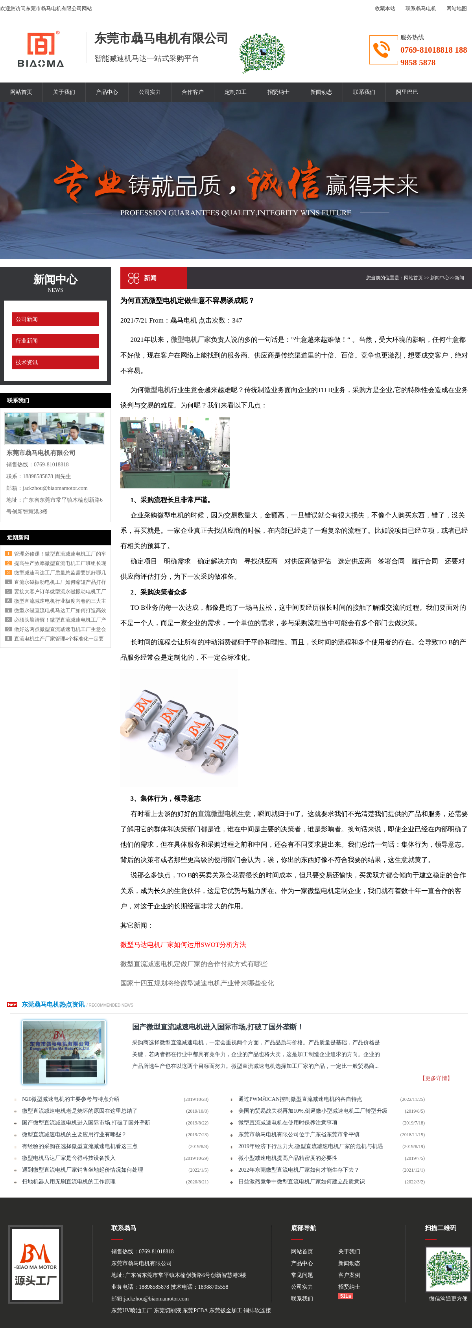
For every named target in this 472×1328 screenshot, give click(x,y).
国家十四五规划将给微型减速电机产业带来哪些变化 (197, 983)
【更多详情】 (436, 1078)
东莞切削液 (167, 1310)
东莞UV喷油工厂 (131, 1310)
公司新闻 (27, 319)
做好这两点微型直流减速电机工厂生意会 (60, 629)
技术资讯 (27, 362)
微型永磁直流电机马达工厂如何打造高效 (60, 610)
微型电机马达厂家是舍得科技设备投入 (69, 1158)
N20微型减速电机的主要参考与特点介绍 (71, 1099)
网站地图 (456, 8)
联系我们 (364, 92)
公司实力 (150, 92)
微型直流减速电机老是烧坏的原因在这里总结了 (80, 1111)
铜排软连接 (257, 1310)
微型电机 (157, 390)
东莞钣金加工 (225, 1310)
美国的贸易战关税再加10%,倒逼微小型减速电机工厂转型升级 (312, 1111)
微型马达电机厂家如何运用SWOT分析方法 (183, 944)
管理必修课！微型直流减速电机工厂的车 (60, 554)
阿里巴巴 (407, 92)
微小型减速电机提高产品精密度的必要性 (287, 1158)
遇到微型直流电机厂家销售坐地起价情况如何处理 (82, 1170)
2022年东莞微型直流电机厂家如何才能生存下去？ (299, 1170)
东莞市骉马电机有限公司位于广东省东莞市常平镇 (299, 1134)
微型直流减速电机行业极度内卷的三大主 (60, 601)
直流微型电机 (217, 814)
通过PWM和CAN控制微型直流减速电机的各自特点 (300, 1099)
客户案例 (349, 1275)
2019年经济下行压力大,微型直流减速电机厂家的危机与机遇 (310, 1146)
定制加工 (236, 92)
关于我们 (64, 92)
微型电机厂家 (191, 339)
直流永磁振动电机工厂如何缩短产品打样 (60, 582)
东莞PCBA (195, 1310)
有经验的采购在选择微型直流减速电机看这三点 (80, 1146)
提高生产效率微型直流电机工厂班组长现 (60, 563)
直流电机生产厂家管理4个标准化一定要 (59, 639)
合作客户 (193, 92)
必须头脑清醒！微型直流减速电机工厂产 (60, 620)
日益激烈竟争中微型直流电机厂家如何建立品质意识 (301, 1182)
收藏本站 (385, 8)
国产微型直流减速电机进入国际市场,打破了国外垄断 (86, 1123)
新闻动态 (321, 92)
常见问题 (302, 1275)
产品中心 (107, 92)
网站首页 (21, 92)
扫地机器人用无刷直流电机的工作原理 (69, 1182)
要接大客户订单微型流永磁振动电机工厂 (60, 591)
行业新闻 (27, 341)
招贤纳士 (278, 92)
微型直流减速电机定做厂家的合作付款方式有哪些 (193, 964)
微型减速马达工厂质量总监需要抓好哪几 (60, 573)
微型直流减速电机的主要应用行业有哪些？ (74, 1134)
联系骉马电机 (421, 8)
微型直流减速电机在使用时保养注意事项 (287, 1123)
